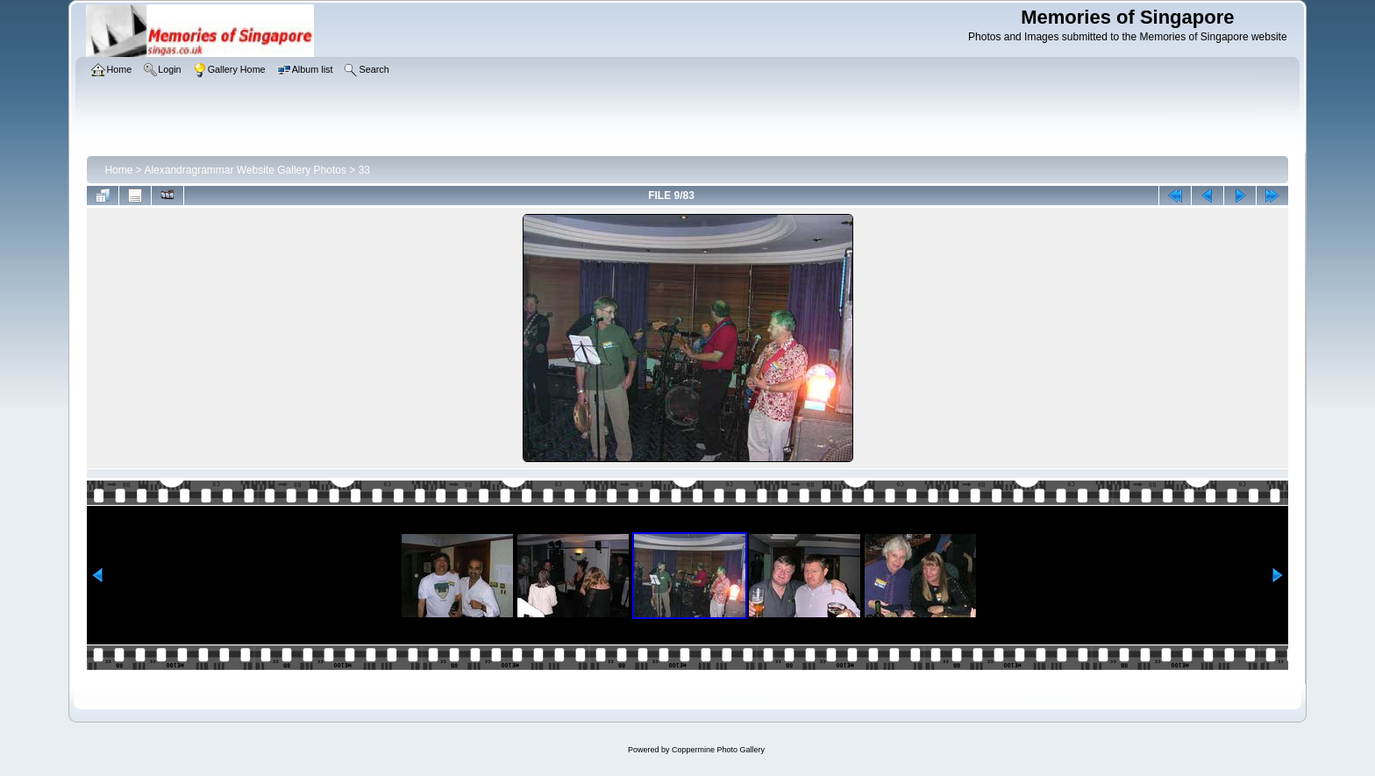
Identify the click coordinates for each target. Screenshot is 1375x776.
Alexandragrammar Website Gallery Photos (245, 170)
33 (364, 170)
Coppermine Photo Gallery (718, 749)
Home (118, 170)
